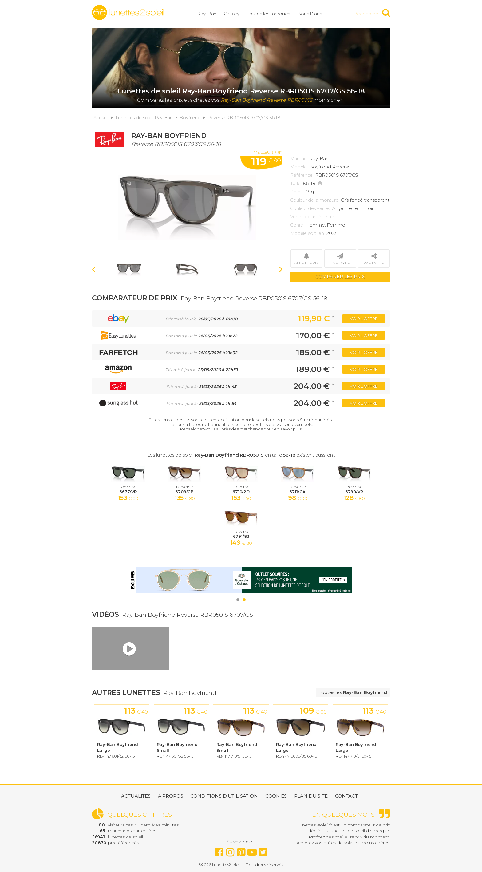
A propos (170, 796)
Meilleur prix (268, 152)
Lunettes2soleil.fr (128, 12)
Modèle (298, 167)
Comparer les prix (340, 276)
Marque (298, 158)
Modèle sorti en (307, 233)
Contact (346, 796)
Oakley (231, 14)
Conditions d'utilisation (224, 796)
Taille (295, 183)
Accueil (101, 118)
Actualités (136, 796)
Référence (301, 175)
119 (266, 162)
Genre (296, 225)
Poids (296, 192)
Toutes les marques (268, 14)
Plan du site (311, 796)
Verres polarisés (306, 217)
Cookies (276, 796)
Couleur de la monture (314, 200)
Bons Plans (309, 14)
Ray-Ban (206, 14)
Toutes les (353, 692)
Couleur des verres (310, 208)
